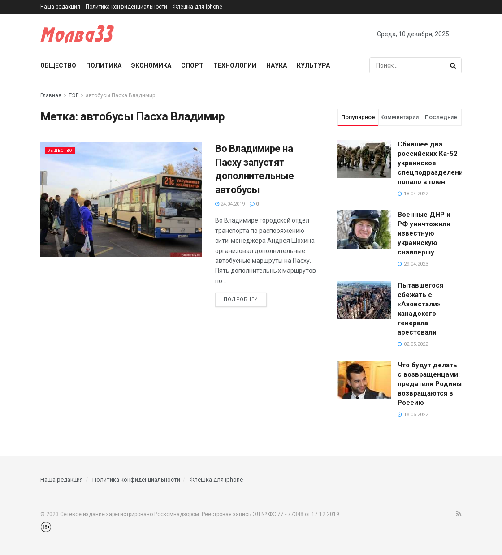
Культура (313, 65)
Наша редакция (60, 7)
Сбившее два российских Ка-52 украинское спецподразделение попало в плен (432, 163)
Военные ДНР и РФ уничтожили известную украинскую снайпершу (424, 233)
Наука (276, 65)
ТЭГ (73, 95)
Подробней (241, 299)
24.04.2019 (230, 204)
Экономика (151, 65)
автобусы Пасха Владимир (120, 95)
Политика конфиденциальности (126, 7)
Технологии (234, 65)
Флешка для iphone (197, 7)
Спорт (192, 65)
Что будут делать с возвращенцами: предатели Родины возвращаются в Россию (430, 384)
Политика (103, 65)
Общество (58, 65)
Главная (50, 95)
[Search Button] (454, 65)
